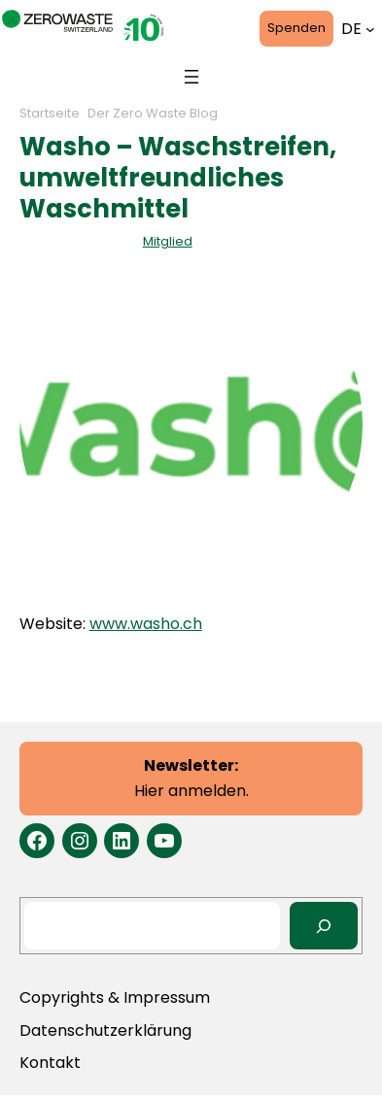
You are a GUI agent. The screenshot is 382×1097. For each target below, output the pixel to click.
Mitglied (167, 241)
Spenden (296, 27)
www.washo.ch (145, 624)
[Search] (324, 925)
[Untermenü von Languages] (370, 29)
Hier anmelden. (191, 778)
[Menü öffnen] (191, 76)
